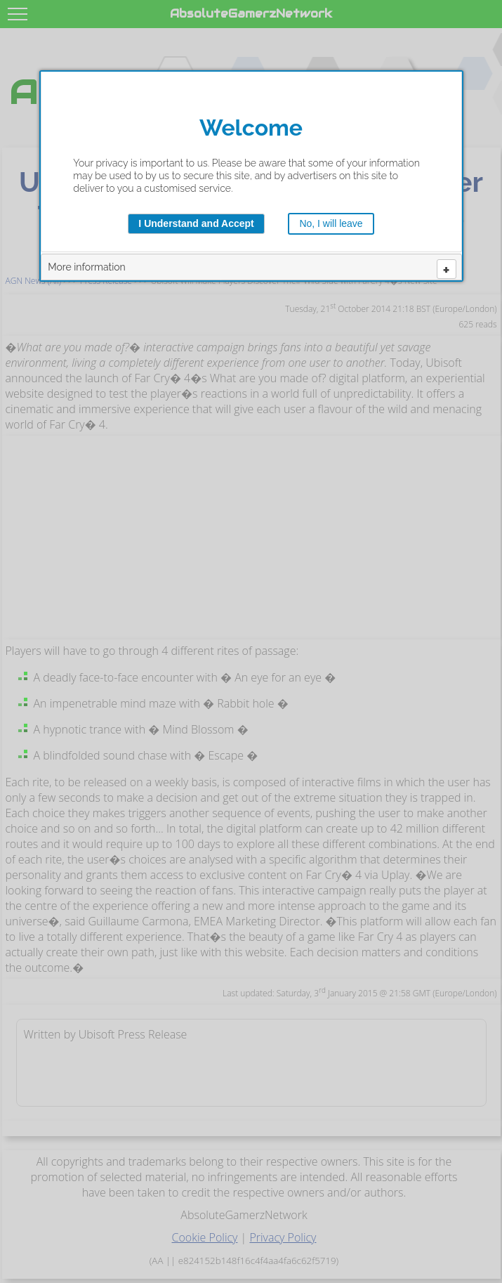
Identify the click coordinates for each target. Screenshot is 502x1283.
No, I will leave (330, 223)
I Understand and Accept (195, 223)
